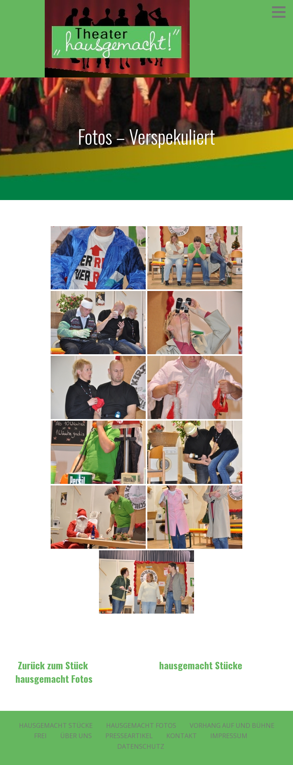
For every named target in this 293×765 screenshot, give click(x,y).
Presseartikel (129, 735)
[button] (281, 12)
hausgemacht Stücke (200, 665)
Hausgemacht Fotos (141, 725)
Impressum (228, 735)
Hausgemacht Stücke (56, 725)
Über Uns (76, 735)
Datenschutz (140, 746)
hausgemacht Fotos (54, 678)
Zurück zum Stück (53, 665)
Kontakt (181, 735)
